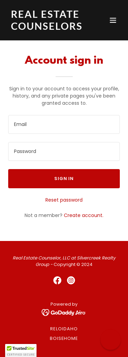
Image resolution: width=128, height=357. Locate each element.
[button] (113, 20)
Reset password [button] (64, 199)
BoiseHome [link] (64, 338)
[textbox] (64, 124)
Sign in (64, 178)
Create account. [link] (83, 215)
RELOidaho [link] (63, 329)
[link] (47, 28)
